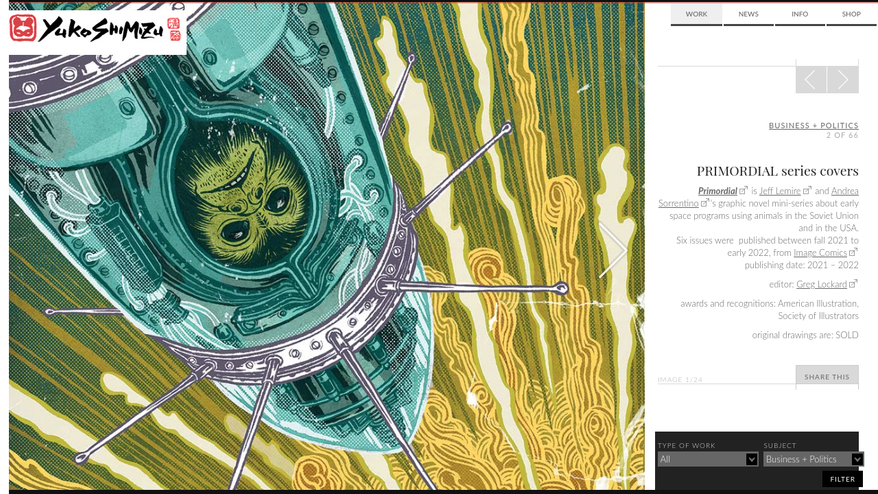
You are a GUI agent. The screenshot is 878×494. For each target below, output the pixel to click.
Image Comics (820, 252)
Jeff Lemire (780, 190)
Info (800, 14)
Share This (827, 377)
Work (696, 14)
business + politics (814, 125)
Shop (851, 14)
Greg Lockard (821, 284)
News (749, 14)
